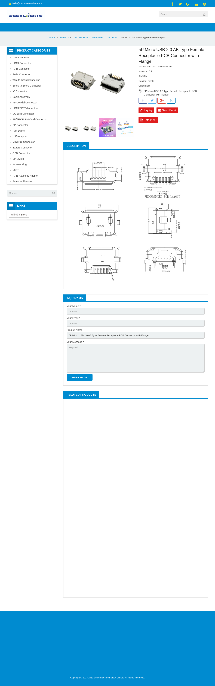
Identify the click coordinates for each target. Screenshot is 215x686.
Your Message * (75, 348)
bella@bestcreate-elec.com (27, 3)
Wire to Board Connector (26, 85)
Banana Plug (20, 170)
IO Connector (20, 96)
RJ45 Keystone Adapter (25, 181)
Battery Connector (22, 153)
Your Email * (73, 323)
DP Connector (20, 130)
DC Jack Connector (23, 119)
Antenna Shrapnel (22, 186)
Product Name (74, 336)
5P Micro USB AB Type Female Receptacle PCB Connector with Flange (170, 96)
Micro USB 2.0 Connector (104, 43)
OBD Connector (21, 158)
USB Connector (80, 43)
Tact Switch (19, 136)
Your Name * (74, 311)
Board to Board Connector (27, 91)
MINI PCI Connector (24, 147)
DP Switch (18, 164)
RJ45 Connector (21, 74)
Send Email (167, 115)
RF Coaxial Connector (25, 108)
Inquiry (146, 115)
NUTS (16, 175)
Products (64, 43)
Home (52, 43)
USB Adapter (20, 141)
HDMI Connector (22, 68)
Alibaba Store (19, 219)
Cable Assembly (21, 102)
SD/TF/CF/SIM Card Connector (30, 124)
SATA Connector (21, 79)
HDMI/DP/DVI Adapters (25, 113)
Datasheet (148, 125)
